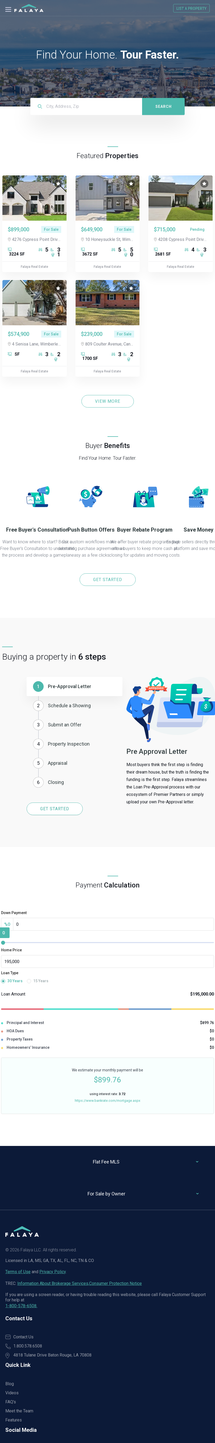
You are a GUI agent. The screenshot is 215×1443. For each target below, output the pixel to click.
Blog (9, 1383)
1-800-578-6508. (21, 1305)
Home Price (11, 950)
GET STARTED (107, 579)
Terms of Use (18, 1271)
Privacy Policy (52, 1271)
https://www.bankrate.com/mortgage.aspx (107, 1101)
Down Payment (14, 913)
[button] (74, 686)
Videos (12, 1392)
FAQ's (10, 1401)
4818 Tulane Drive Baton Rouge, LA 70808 (48, 1355)
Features (13, 1420)
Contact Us (19, 1336)
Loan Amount (13, 994)
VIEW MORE (107, 401)
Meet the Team (19, 1410)
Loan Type (9, 973)
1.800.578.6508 (23, 1346)
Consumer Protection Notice (115, 1283)
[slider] (3, 943)
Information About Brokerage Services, (53, 1283)
